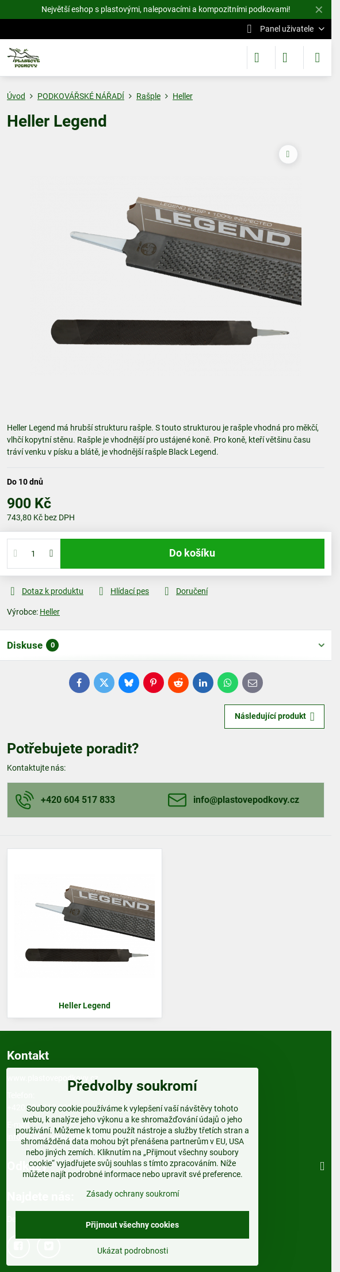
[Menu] (317, 57)
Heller (50, 611)
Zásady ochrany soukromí (132, 1193)
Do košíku (192, 553)
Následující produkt (275, 717)
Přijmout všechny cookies (132, 1224)
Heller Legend (84, 1005)
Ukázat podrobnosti (132, 1250)
